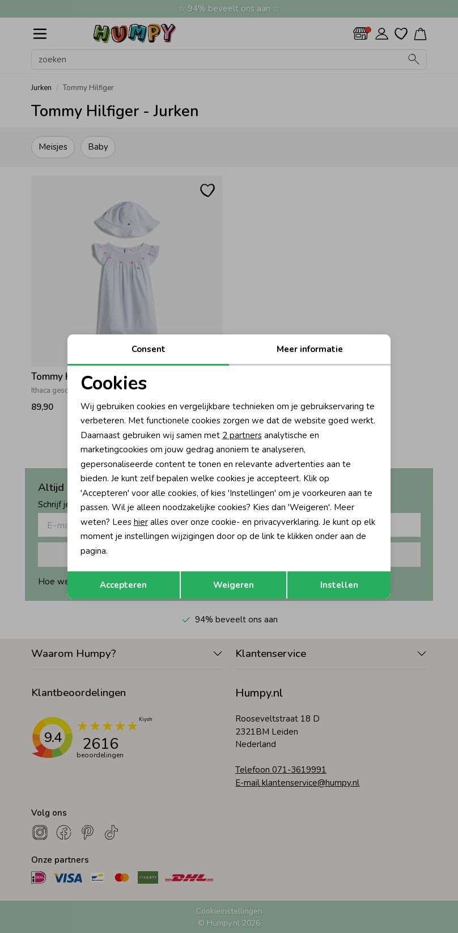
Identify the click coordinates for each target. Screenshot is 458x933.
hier (141, 522)
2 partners (242, 435)
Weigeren (233, 585)
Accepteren (123, 585)
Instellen (339, 585)
